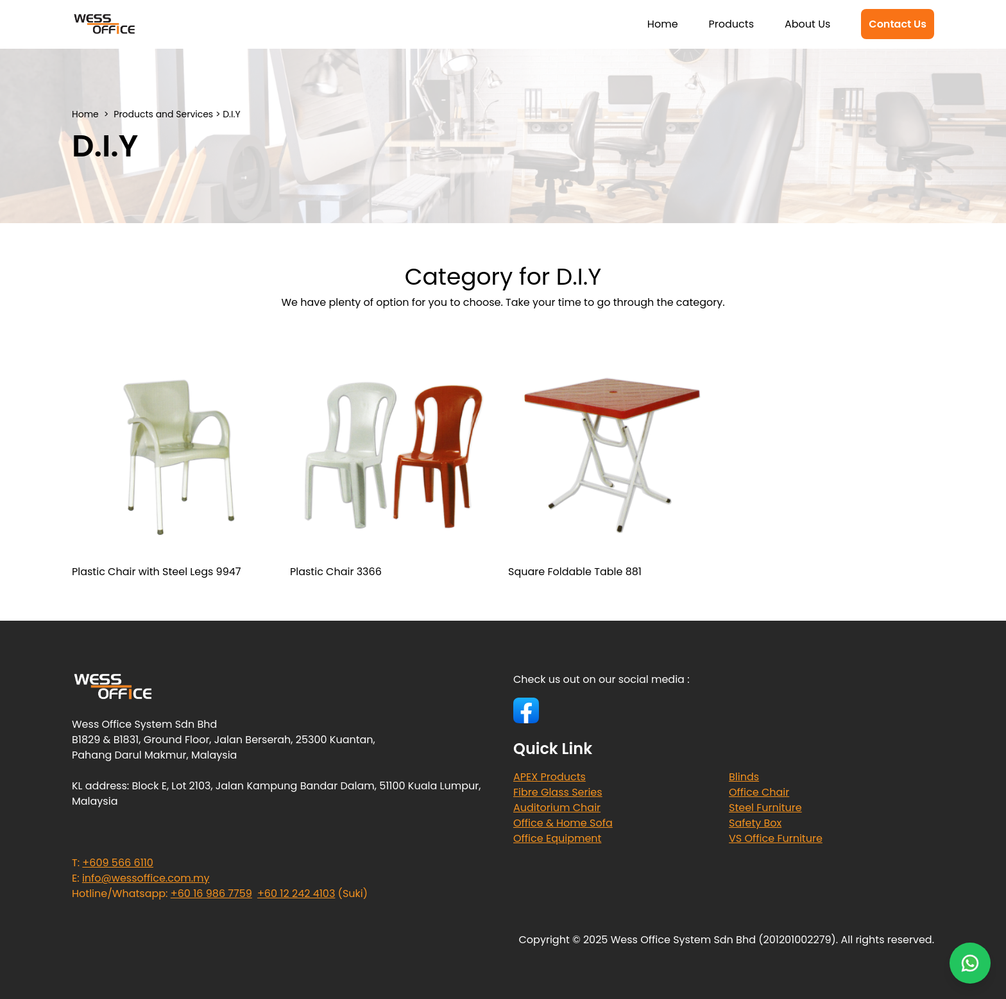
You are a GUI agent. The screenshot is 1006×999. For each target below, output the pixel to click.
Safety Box (755, 823)
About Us (807, 24)
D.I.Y (231, 114)
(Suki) (312, 893)
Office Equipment (557, 838)
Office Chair (759, 792)
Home (662, 24)
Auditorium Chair (557, 807)
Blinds (744, 776)
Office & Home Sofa (563, 823)
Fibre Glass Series (557, 792)
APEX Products (549, 776)
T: (112, 862)
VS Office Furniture (776, 838)
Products (731, 24)
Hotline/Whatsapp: (162, 893)
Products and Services (163, 114)
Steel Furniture (765, 807)
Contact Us (897, 24)
